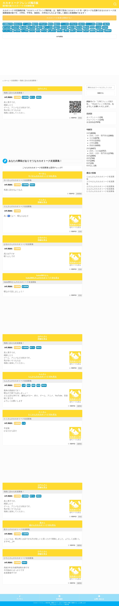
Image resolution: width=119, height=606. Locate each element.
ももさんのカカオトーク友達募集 (100, 189)
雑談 (33, 385)
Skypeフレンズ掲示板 (101, 104)
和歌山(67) (77, 30)
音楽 (38, 385)
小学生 (92, 143)
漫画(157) (59, 27)
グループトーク (92, 120)
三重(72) (45, 30)
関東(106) (73, 27)
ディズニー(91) (99, 27)
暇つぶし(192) (37, 27)
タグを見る (59, 36)
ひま (23, 423)
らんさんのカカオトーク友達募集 (18, 381)
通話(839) (33, 24)
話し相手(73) (31, 30)
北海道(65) (84, 30)
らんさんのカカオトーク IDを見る (42, 377)
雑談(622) (54, 24)
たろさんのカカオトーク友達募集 (100, 191)
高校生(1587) (17, 24)
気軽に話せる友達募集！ (14, 93)
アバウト (20, 599)
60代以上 (90, 166)
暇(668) (47, 24)
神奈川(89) (108, 27)
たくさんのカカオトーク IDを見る (42, 415)
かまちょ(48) (105, 30)
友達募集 (17, 97)
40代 (88, 158)
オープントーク (92, 117)
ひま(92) (85, 27)
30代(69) (57, 30)
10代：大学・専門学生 (98, 136)
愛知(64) (91, 30)
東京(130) (66, 27)
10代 (88, 133)
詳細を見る (42, 202)
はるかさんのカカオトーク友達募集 (18, 244)
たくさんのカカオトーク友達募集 (18, 419)
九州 (23, 385)
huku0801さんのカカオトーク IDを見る (42, 278)
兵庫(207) (29, 27)
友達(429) (77, 24)
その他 (92, 138)
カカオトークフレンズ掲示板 (20, 4)
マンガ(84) (6, 30)
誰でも (32, 97)
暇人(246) (14, 27)
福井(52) (97, 30)
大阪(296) (100, 24)
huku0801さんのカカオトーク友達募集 (20, 282)
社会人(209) (21, 27)
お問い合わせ (99, 599)
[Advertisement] (31, 57)
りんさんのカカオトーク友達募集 (18, 206)
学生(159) (52, 27)
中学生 (92, 141)
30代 (88, 156)
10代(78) (12, 30)
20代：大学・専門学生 (98, 153)
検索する (101, 93)
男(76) (18, 30)
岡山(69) (63, 30)
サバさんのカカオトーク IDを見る (42, 176)
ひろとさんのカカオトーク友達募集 (18, 558)
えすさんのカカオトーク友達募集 (100, 186)
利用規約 (59, 599)
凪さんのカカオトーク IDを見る (42, 525)
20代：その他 (95, 151)
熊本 (28, 385)
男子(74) (24, 30)
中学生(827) (40, 24)
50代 (88, 161)
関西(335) (93, 24)
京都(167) (45, 27)
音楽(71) (51, 30)
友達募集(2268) (7, 24)
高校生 (38, 97)
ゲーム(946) (25, 24)
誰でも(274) (108, 24)
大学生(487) (69, 24)
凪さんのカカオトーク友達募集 (17, 529)
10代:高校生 (8, 97)
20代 (88, 148)
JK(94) (79, 27)
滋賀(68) (70, 30)
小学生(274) (6, 27)
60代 (88, 163)
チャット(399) (85, 24)
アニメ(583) (61, 24)
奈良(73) (39, 30)
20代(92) (91, 27)
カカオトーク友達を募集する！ (59, 18)
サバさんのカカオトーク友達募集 (18, 180)
